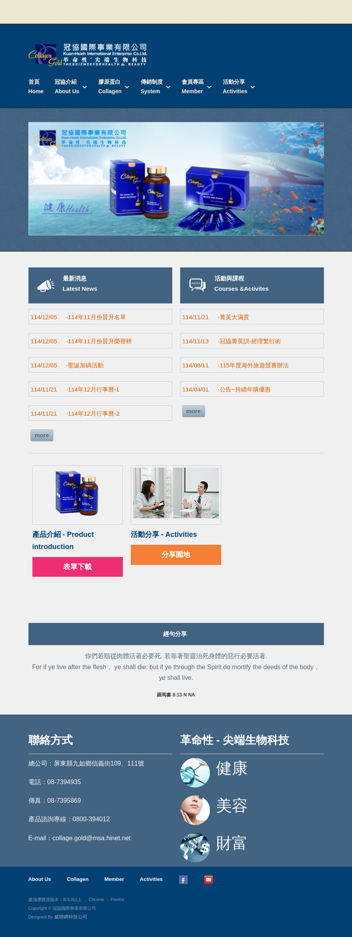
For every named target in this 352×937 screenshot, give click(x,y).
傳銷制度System (152, 86)
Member (114, 879)
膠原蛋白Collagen (110, 86)
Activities (151, 879)
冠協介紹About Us (67, 86)
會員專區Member (193, 86)
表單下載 (77, 567)
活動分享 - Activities (164, 534)
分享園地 (176, 555)
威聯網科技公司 (70, 917)
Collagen (77, 879)
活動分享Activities (235, 86)
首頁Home (36, 86)
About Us (39, 879)
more (42, 435)
